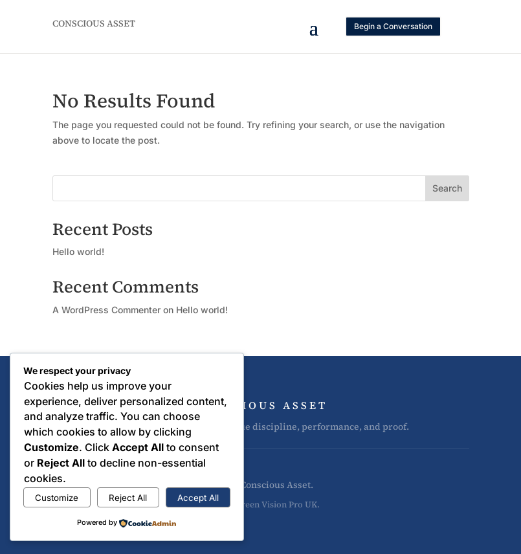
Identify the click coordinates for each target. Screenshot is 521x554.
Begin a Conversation (393, 26)
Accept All (198, 498)
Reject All (128, 498)
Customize (56, 498)
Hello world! (78, 251)
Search (447, 188)
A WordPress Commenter (106, 309)
